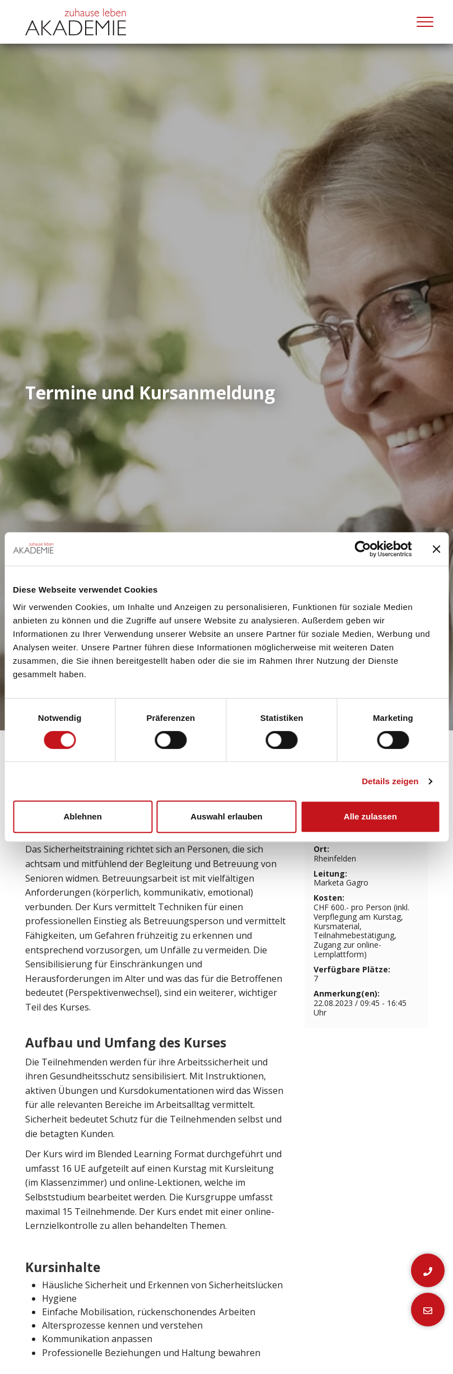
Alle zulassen (370, 816)
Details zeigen (390, 781)
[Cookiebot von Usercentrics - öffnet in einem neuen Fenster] (363, 549)
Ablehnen (83, 816)
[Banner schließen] (436, 549)
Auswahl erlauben (226, 816)
